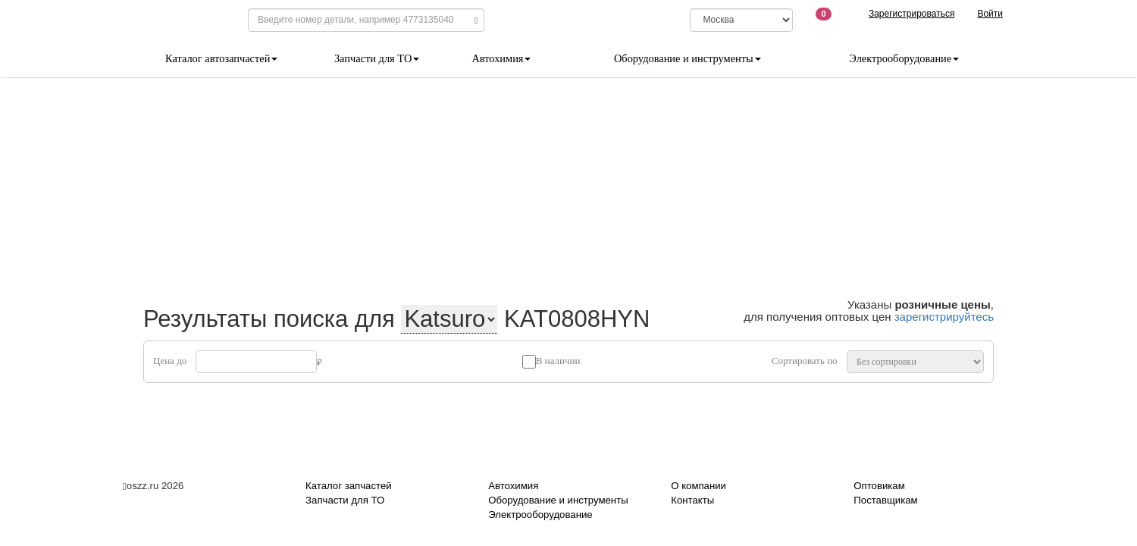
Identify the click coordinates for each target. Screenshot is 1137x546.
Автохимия (501, 58)
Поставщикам (885, 500)
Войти (990, 13)
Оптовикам (879, 485)
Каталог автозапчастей (221, 58)
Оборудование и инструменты (687, 58)
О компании (698, 485)
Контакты (692, 500)
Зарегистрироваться (911, 13)
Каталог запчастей (348, 485)
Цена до (169, 360)
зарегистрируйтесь (944, 316)
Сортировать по (805, 360)
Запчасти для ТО (376, 58)
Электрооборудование (904, 58)
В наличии (558, 360)
